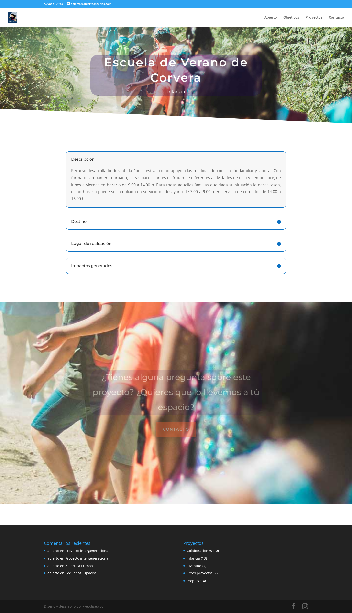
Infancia (193, 558)
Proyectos (314, 18)
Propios (193, 580)
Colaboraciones (199, 550)
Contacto (336, 18)
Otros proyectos (200, 573)
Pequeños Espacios (81, 573)
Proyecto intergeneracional (87, 550)
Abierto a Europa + (80, 565)
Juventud (194, 565)
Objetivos (291, 18)
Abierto (270, 18)
